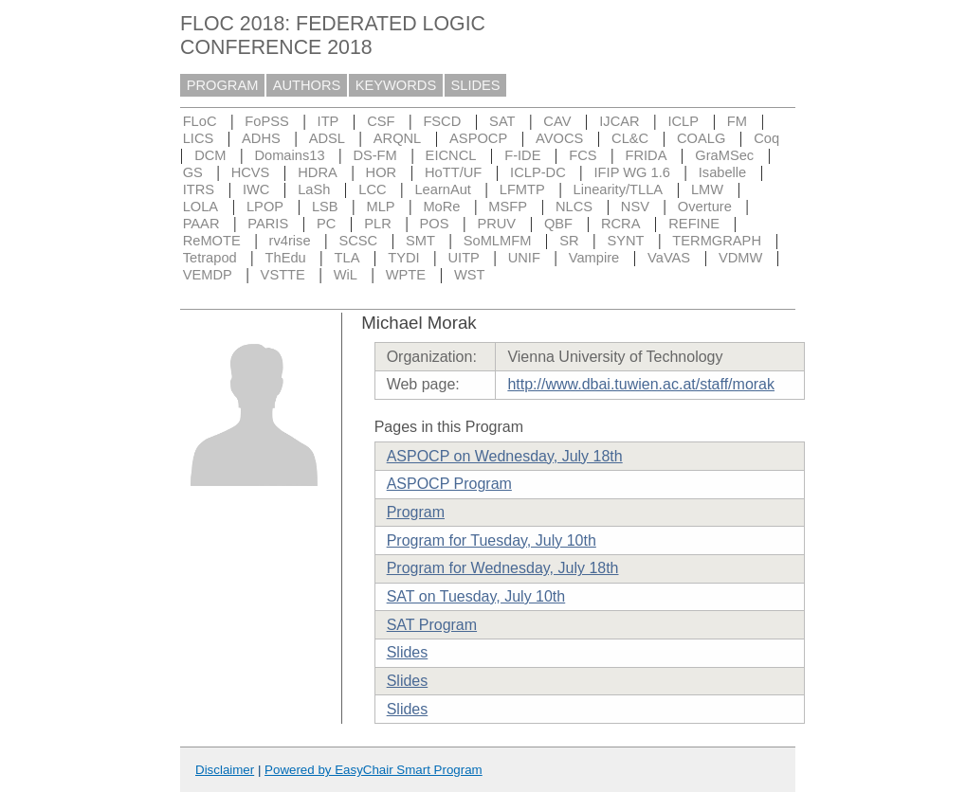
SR (568, 240)
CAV (557, 121)
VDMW (740, 257)
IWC (256, 189)
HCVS (250, 172)
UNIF (524, 257)
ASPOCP (478, 138)
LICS (198, 138)
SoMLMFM (498, 240)
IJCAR (619, 121)
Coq (766, 138)
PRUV (496, 223)
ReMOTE (212, 240)
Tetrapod (210, 257)
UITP (463, 257)
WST (469, 274)
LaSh (314, 189)
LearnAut (442, 189)
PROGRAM (223, 85)
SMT (420, 240)
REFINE (694, 223)
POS (434, 223)
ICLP (683, 121)
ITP (328, 121)
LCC (372, 189)
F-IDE (522, 155)
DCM (210, 155)
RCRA (621, 223)
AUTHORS (307, 85)
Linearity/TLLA (619, 189)
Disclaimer (224, 770)
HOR (381, 172)
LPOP (264, 206)
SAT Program (432, 625)
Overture (705, 206)
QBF (558, 223)
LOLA (200, 206)
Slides (407, 652)
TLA (347, 257)
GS (193, 172)
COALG (701, 138)
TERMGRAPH (716, 240)
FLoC (200, 121)
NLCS (574, 206)
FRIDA (645, 155)
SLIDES (476, 85)
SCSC (357, 240)
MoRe (441, 206)
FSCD (442, 121)
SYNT (625, 240)
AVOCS (559, 138)
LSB (325, 206)
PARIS (267, 223)
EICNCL (451, 155)
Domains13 (289, 155)
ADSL (327, 138)
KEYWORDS (396, 85)
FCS (582, 155)
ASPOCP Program (449, 484)
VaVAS (668, 257)
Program (416, 512)
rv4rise (290, 240)
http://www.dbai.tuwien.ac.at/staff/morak (641, 384)
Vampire (594, 257)
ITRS (198, 189)
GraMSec (724, 155)
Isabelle (723, 172)
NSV (635, 206)
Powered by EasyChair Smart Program (373, 770)
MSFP (507, 206)
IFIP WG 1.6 (632, 172)
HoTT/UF (453, 172)
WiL (345, 274)
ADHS (261, 138)
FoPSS (266, 121)
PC (326, 223)
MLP (380, 206)
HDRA (317, 172)
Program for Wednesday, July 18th (503, 568)
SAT (502, 121)
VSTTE (283, 274)
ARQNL (398, 138)
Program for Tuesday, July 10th (491, 540)
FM (737, 121)
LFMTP (522, 189)
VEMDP (207, 274)
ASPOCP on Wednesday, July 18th (505, 456)
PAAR (201, 223)
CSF (380, 121)
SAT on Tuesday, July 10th (476, 596)
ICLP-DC (538, 172)
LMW (707, 189)
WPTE (406, 274)
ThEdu (285, 257)
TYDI (403, 257)
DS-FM (374, 155)
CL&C (629, 138)
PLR (378, 223)
